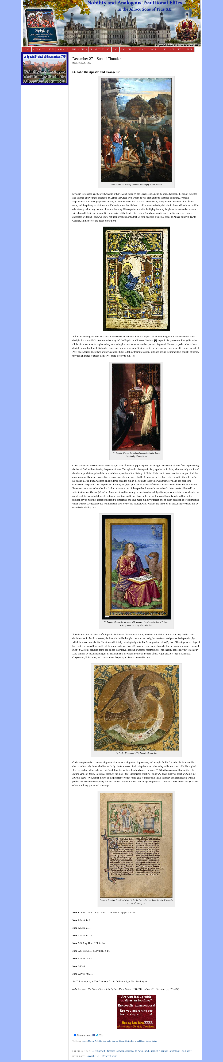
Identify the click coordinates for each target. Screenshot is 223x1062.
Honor (84, 1041)
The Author (79, 49)
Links (163, 49)
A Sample (62, 49)
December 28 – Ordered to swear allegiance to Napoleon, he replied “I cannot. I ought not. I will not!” (141, 1051)
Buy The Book (147, 49)
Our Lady (107, 1041)
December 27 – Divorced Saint (101, 1056)
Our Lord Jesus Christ (121, 1041)
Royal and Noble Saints (141, 1041)
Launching (128, 49)
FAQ (115, 49)
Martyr (91, 1041)
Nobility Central (181, 49)
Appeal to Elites (43, 49)
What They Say (100, 49)
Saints (154, 1041)
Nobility (98, 1041)
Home (26, 49)
